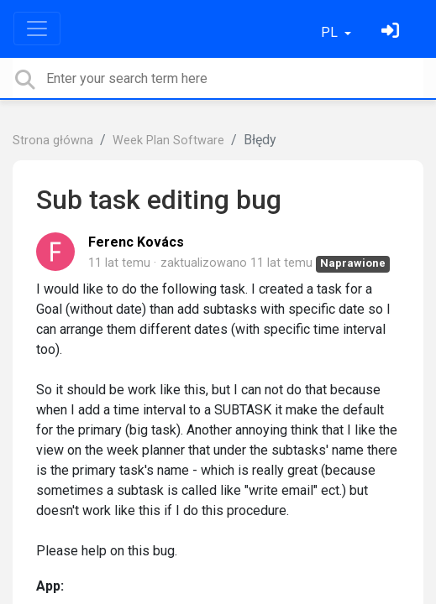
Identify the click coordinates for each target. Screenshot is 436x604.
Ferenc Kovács (136, 242)
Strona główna (53, 140)
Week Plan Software (168, 140)
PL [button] (331, 32)
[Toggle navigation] (36, 28)
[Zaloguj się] (392, 32)
